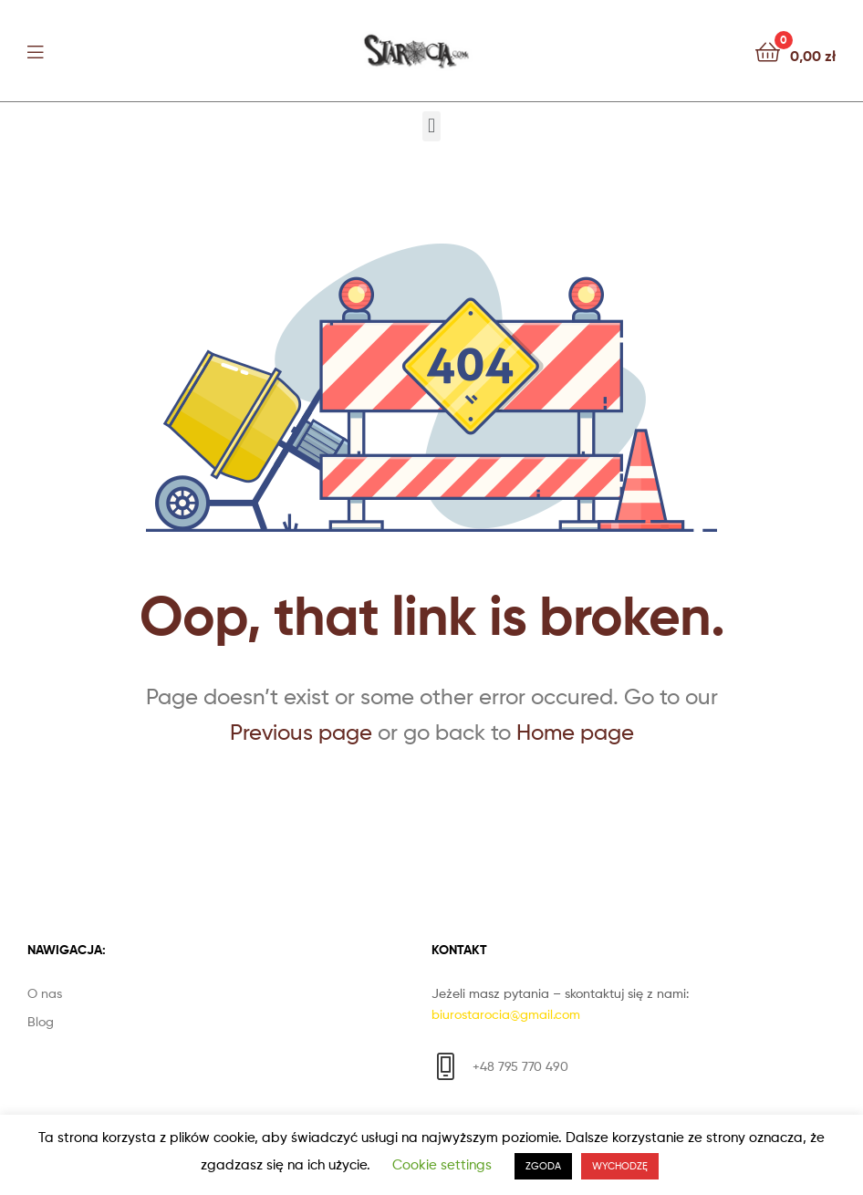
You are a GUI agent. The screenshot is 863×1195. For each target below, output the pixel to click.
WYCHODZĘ (620, 1165)
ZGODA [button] (543, 1165)
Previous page (301, 732)
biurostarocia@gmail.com (506, 1014)
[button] (431, 126)
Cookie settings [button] (442, 1165)
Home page (575, 732)
